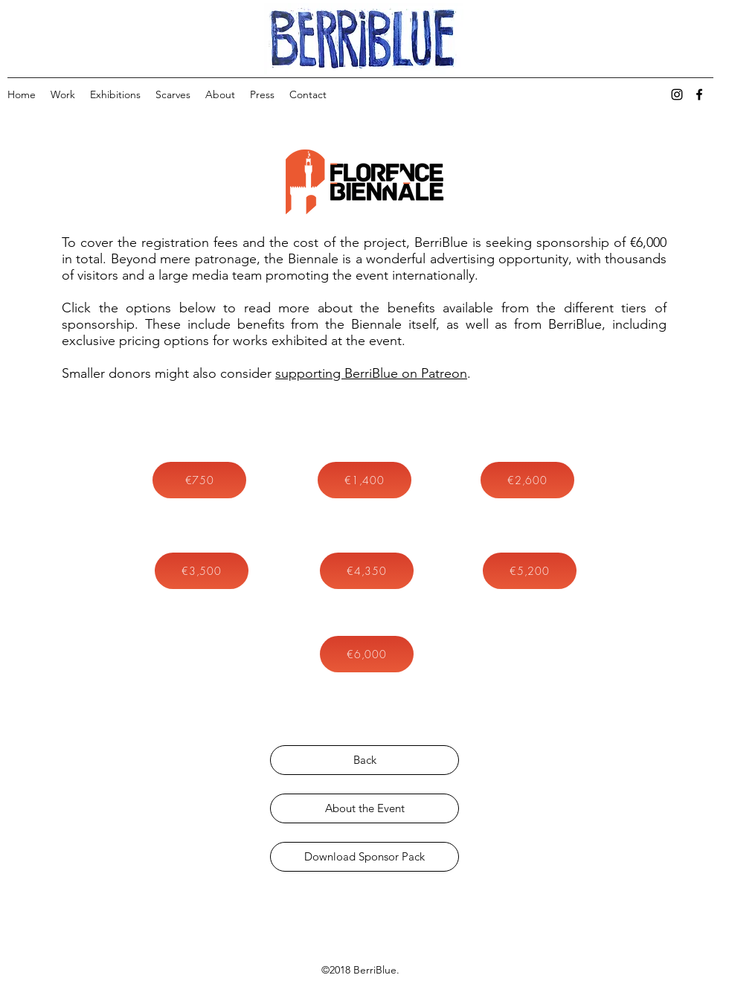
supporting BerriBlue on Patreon (371, 373)
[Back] (364, 760)
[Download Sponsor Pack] (364, 857)
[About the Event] (364, 808)
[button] (199, 480)
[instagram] (676, 94)
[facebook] (699, 94)
